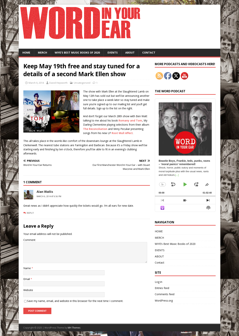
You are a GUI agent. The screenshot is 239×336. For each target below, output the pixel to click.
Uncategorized (82, 82)
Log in (158, 282)
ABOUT (130, 52)
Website (28, 290)
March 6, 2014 (36, 82)
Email (27, 279)
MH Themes (74, 327)
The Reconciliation (95, 129)
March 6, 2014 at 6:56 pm (49, 196)
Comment (29, 240)
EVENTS (113, 52)
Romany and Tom (130, 120)
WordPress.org (164, 300)
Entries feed (162, 288)
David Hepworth (58, 82)
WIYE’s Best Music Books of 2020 (77, 52)
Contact (148, 52)
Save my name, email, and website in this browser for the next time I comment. (75, 301)
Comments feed (164, 294)
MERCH (42, 52)
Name (27, 268)
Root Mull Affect (122, 133)
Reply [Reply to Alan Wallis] (30, 213)
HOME (26, 52)
